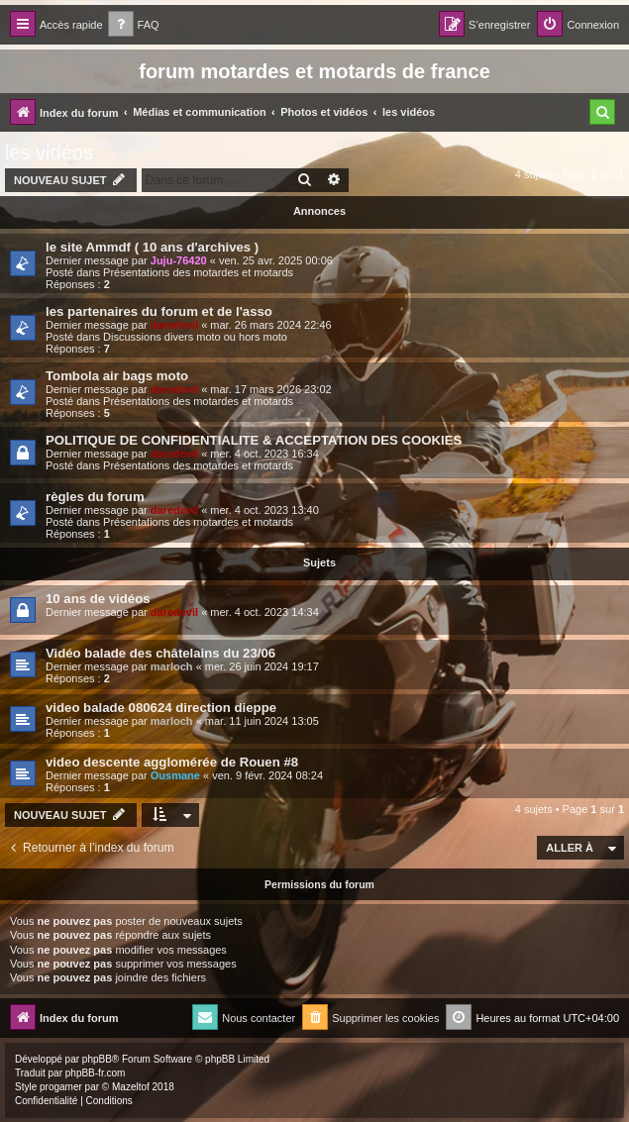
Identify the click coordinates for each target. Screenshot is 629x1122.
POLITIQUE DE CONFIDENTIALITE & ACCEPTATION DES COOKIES (254, 440)
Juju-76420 (179, 260)
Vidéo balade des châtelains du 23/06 (160, 653)
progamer (61, 1086)
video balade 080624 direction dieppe (161, 707)
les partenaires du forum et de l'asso (159, 311)
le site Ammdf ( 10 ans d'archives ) (152, 247)
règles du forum (95, 496)
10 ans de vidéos (98, 598)
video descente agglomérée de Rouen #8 (172, 762)
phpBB (97, 1059)
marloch (172, 666)
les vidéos (49, 152)
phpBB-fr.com (95, 1073)
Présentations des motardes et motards (198, 272)
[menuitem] (133, 25)
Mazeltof (131, 1086)
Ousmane (175, 775)
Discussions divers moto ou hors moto (195, 337)
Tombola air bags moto (117, 375)
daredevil (174, 325)
